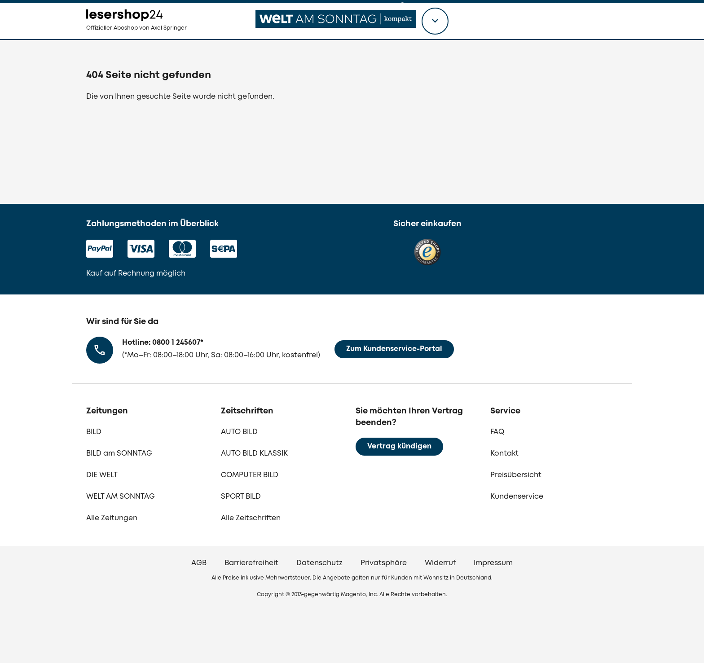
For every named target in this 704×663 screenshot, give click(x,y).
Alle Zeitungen (111, 518)
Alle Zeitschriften (251, 518)
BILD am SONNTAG (119, 453)
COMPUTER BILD (249, 475)
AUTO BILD (239, 432)
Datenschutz (319, 563)
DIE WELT (102, 475)
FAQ (497, 432)
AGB (199, 563)
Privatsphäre (384, 563)
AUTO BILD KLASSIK (254, 453)
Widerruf (440, 563)
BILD (93, 432)
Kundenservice (516, 496)
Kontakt (504, 453)
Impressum (493, 563)
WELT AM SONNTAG (120, 496)
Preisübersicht (515, 475)
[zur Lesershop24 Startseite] (152, 36)
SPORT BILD (241, 496)
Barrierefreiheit (251, 563)
